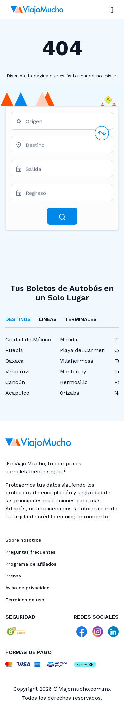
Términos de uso (24, 599)
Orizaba (69, 393)
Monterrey (73, 371)
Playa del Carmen (82, 350)
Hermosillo (74, 382)
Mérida (68, 339)
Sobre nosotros (23, 540)
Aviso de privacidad (27, 587)
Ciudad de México (28, 339)
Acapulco (17, 393)
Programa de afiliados (30, 564)
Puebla (14, 350)
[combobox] (66, 123)
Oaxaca (14, 361)
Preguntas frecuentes (30, 552)
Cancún (15, 382)
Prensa (13, 575)
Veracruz (16, 371)
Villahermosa (76, 361)
